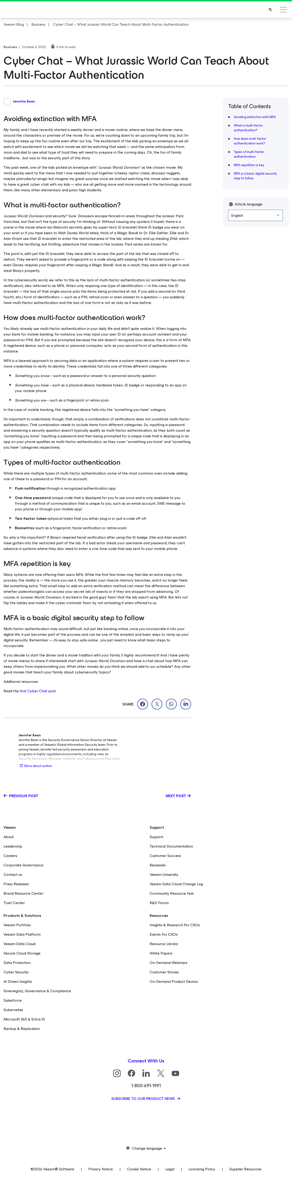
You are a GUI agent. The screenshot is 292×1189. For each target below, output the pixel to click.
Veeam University (164, 874)
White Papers (161, 953)
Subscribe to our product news (143, 1098)
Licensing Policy (202, 1169)
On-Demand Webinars (168, 962)
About (9, 837)
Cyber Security (16, 972)
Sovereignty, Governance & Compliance (37, 991)
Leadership (13, 846)
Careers (10, 856)
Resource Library (164, 944)
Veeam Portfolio (17, 925)
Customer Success (165, 856)
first (23, 691)
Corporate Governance (23, 865)
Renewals (158, 865)
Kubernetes (13, 1010)
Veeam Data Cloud (19, 944)
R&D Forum (159, 903)
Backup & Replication (22, 1028)
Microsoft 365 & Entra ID (24, 1019)
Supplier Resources (245, 1169)
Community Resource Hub (172, 893)
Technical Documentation (171, 846)
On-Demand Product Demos (174, 981)
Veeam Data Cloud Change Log (176, 884)
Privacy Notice (100, 1169)
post (51, 691)
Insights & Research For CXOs (175, 925)
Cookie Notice (139, 1169)
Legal (169, 1169)
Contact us (13, 874)
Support (156, 837)
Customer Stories (164, 972)
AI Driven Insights (18, 981)
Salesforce (13, 1000)
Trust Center (14, 903)
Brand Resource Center (23, 893)
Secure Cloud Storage (22, 953)
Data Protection (17, 962)
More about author (35, 766)
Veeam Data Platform (22, 934)
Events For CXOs (164, 934)
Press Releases (16, 884)
